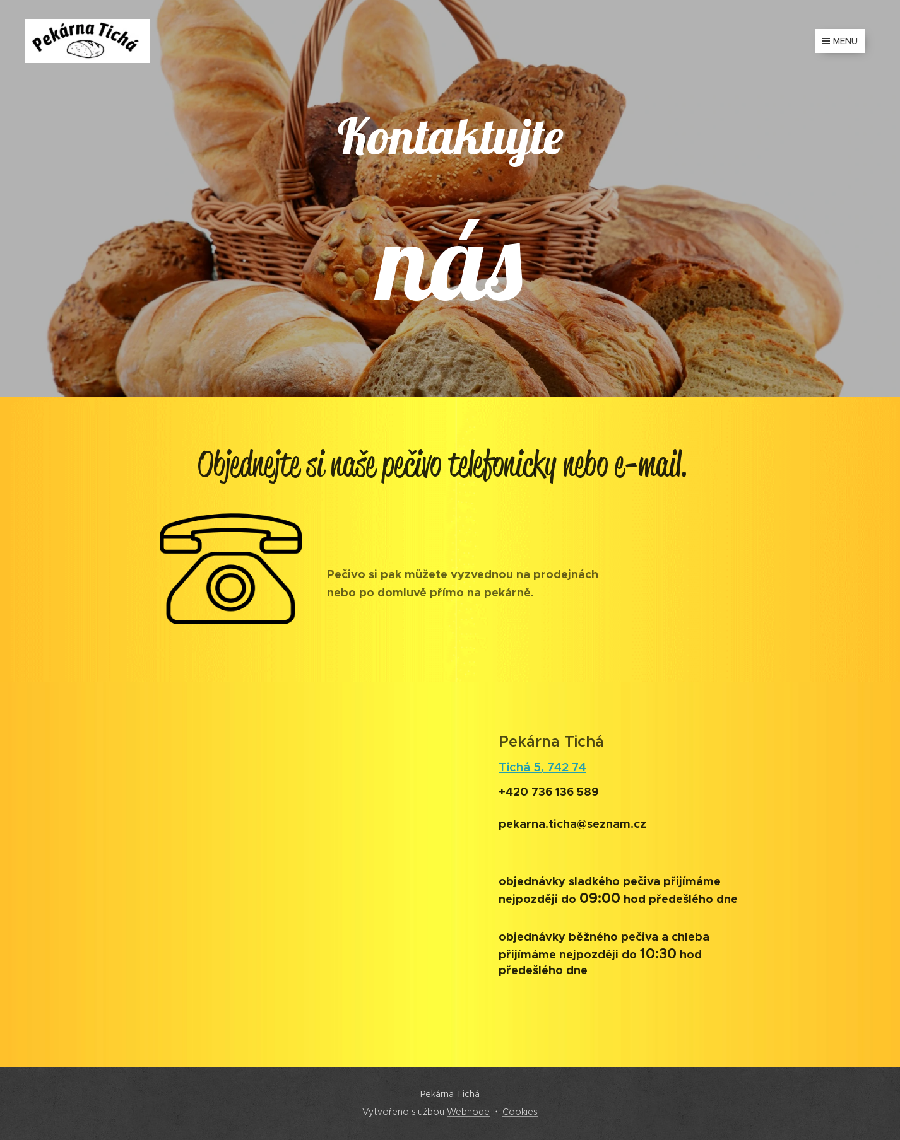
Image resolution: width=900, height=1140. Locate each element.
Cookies (520, 1111)
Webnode (468, 1111)
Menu (840, 41)
